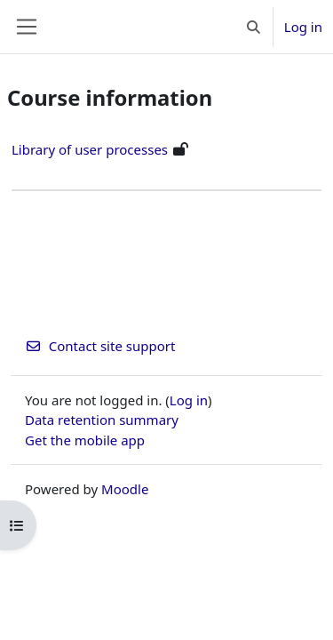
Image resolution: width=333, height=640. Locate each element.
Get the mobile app (85, 440)
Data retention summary (101, 419)
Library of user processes (90, 149)
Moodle (124, 489)
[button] (253, 26)
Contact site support (100, 346)
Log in (303, 27)
